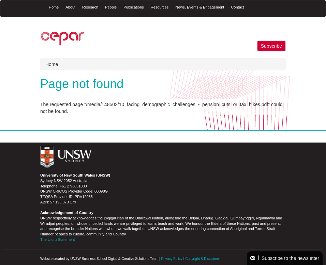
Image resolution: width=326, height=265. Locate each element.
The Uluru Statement (57, 239)
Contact (237, 7)
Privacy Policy (171, 259)
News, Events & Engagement (199, 7)
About (70, 7)
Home (54, 7)
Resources (160, 7)
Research (90, 7)
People (111, 7)
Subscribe (271, 46)
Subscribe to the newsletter (284, 258)
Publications (133, 7)
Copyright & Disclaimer (202, 259)
